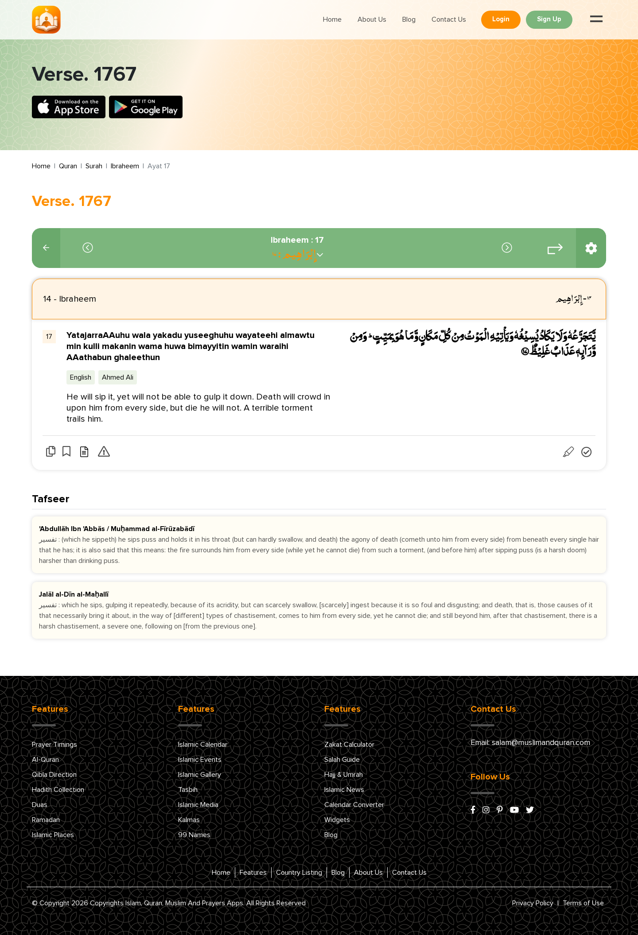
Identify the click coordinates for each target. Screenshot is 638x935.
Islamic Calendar (202, 744)
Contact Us (449, 19)
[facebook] (473, 811)
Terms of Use (583, 903)
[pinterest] (500, 811)
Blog (409, 19)
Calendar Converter (354, 804)
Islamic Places (53, 834)
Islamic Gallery (199, 774)
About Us (372, 19)
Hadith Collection (58, 789)
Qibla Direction (54, 774)
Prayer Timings (54, 744)
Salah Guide (342, 759)
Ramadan (46, 819)
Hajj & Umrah (343, 774)
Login (501, 19)
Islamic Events (200, 759)
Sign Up (549, 19)
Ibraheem (125, 166)
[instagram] (486, 811)
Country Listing (299, 872)
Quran (68, 166)
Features (253, 872)
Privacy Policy (532, 903)
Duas (39, 804)
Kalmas (189, 819)
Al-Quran (45, 759)
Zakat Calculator (349, 744)
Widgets (337, 819)
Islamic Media (198, 804)
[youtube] (514, 811)
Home (332, 19)
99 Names (194, 834)
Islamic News (344, 789)
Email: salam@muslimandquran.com (530, 743)
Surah (94, 166)
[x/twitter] (530, 811)
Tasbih (188, 789)
